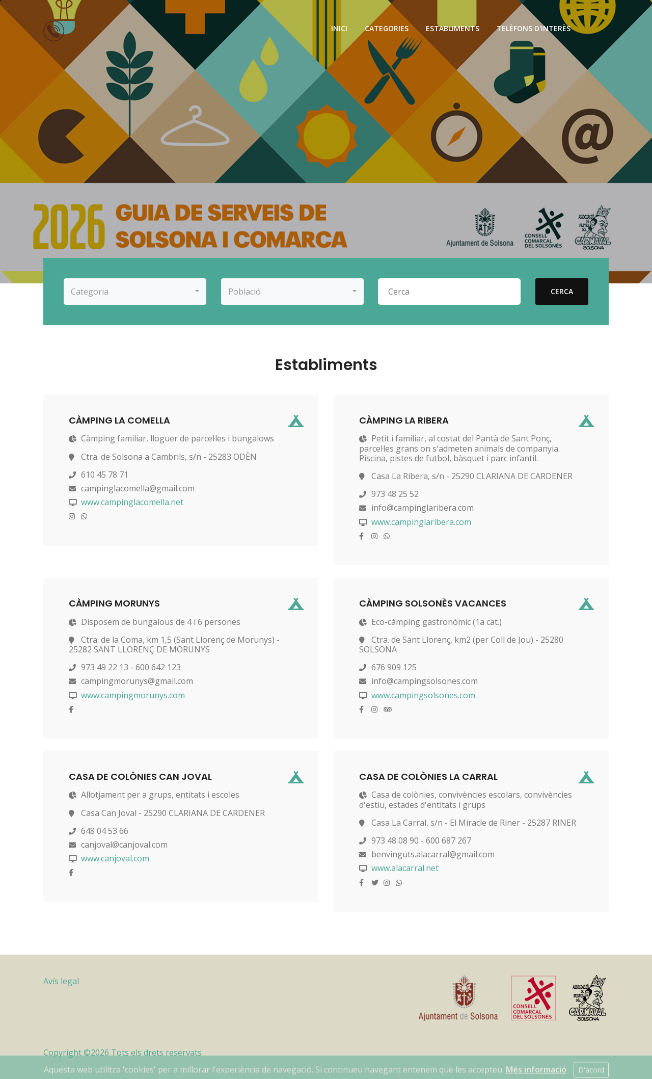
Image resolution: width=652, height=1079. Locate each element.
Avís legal (61, 981)
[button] (135, 291)
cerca (562, 291)
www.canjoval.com (115, 858)
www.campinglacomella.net (132, 502)
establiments (452, 28)
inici (339, 28)
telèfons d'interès (533, 28)
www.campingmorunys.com (133, 695)
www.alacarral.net (405, 868)
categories (387, 28)
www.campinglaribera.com (421, 522)
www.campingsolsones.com (423, 695)
